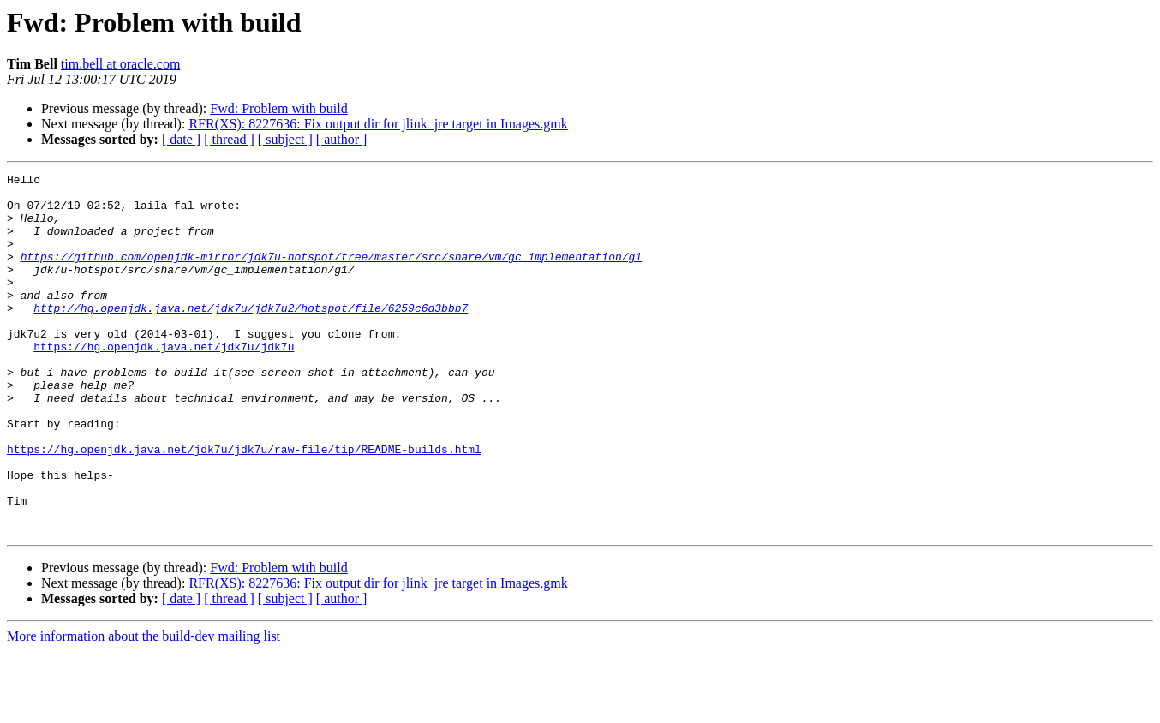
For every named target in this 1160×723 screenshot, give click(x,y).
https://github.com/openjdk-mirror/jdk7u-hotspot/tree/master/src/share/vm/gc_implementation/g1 (331, 274)
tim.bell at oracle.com (121, 64)
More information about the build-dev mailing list (143, 708)
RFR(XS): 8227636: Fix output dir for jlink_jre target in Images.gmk (377, 124)
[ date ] (181, 139)
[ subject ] (285, 139)
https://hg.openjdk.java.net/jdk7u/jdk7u (163, 382)
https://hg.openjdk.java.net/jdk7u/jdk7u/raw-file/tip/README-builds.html (244, 505)
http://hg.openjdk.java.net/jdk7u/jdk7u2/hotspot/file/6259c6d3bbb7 (250, 336)
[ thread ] (229, 139)
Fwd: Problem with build (278, 108)
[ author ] (342, 139)
